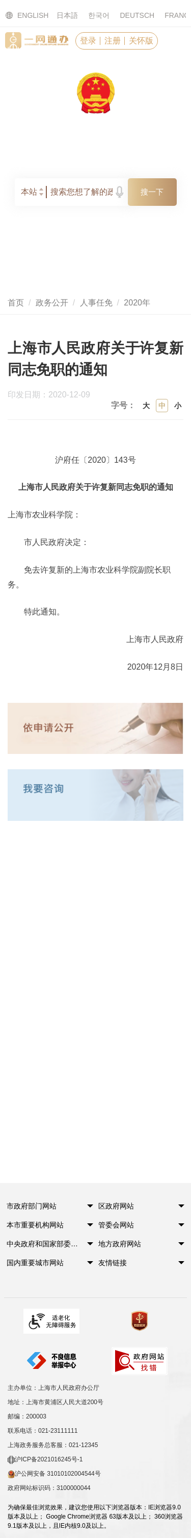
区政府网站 (116, 1206)
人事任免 (96, 302)
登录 (88, 40)
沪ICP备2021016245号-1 (45, 1460)
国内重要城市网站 (35, 1263)
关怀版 (141, 40)
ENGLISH (20, 15)
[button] (44, 1209)
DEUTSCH (137, 15)
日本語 (67, 15)
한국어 (99, 15)
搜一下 (152, 191)
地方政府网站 (119, 1244)
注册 (112, 40)
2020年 (137, 302)
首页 (16, 302)
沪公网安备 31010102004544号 (54, 1474)
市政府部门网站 (32, 1206)
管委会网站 (116, 1225)
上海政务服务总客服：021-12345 (53, 1445)
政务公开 (52, 302)
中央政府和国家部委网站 (44, 1244)
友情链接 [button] (112, 1263)
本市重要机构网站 (35, 1225)
